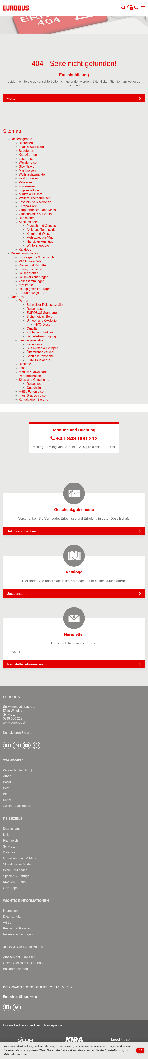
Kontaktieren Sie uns (17, 732)
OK (140, 1050)
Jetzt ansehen (74, 593)
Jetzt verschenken (74, 531)
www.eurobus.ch (14, 722)
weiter (12, 98)
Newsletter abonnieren (25, 664)
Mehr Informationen (16, 1054)
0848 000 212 (12, 718)
